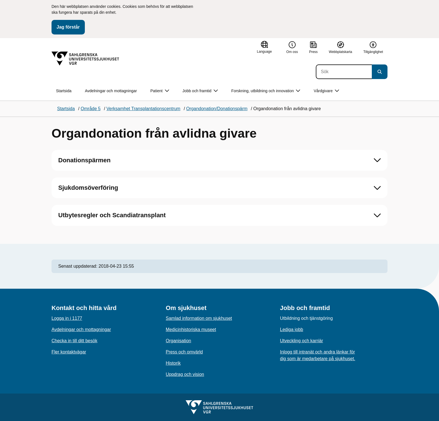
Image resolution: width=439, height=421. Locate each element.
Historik (173, 363)
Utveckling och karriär (301, 340)
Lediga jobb (291, 329)
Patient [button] (159, 91)
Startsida (63, 91)
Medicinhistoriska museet (191, 329)
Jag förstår (68, 27)
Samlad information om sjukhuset (199, 318)
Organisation (178, 340)
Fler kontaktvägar (69, 352)
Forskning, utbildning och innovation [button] (265, 91)
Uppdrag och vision (185, 374)
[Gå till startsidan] (85, 59)
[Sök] (344, 71)
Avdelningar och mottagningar (111, 91)
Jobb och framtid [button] (200, 91)
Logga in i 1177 (67, 318)
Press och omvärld (184, 352)
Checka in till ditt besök (74, 340)
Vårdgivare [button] (326, 91)
